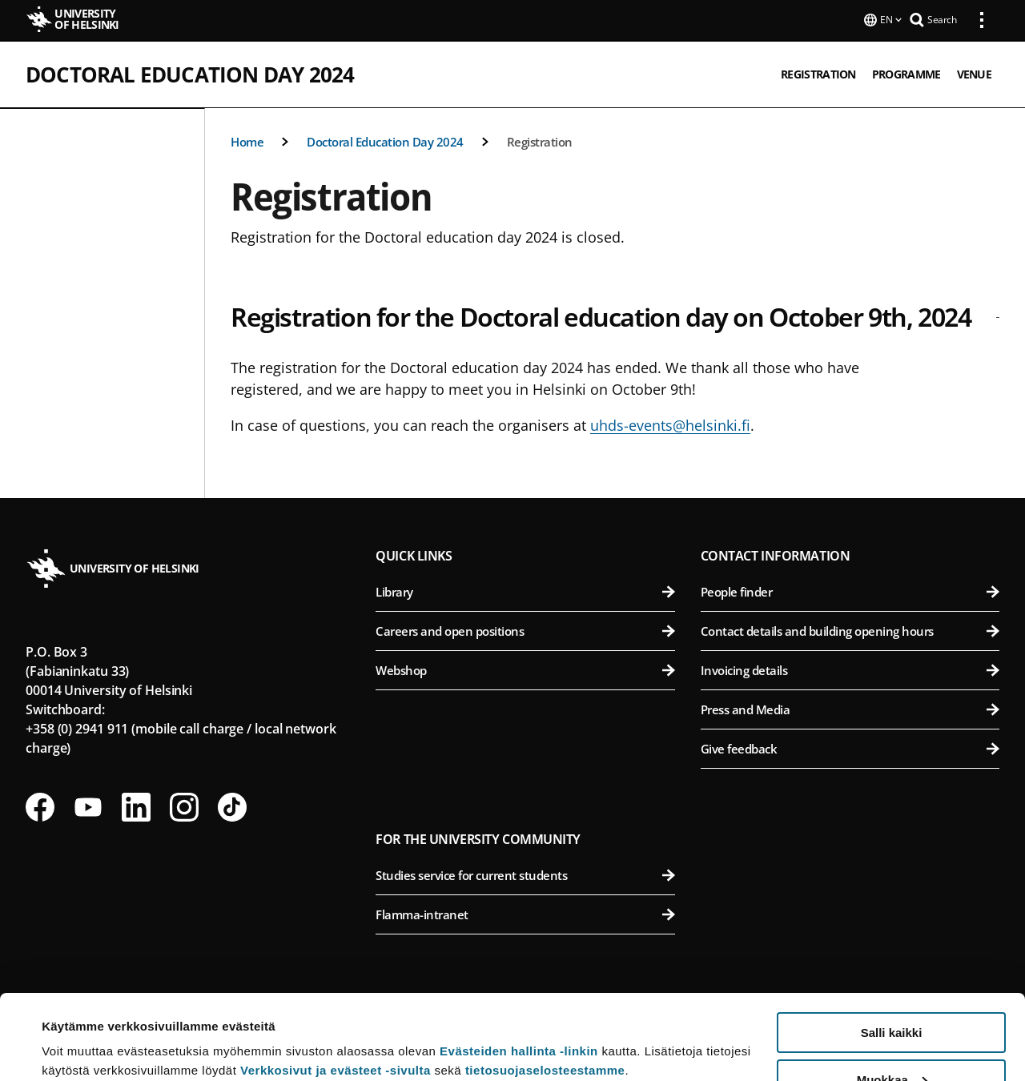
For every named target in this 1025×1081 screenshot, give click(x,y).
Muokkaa (892, 995)
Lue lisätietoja (82, 1029)
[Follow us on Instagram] (184, 805)
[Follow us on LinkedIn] (136, 805)
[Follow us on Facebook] (40, 805)
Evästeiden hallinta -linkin (519, 966)
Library (525, 590)
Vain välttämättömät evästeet (891, 1041)
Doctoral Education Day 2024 (190, 73)
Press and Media (850, 708)
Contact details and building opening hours (850, 629)
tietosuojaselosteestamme (545, 985)
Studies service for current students (525, 874)
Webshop (525, 669)
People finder (850, 590)
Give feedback (850, 747)
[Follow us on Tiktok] (232, 805)
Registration (540, 140)
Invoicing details (850, 669)
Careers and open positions (525, 629)
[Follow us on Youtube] (88, 805)
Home (247, 140)
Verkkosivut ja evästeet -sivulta (335, 985)
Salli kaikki (891, 947)
